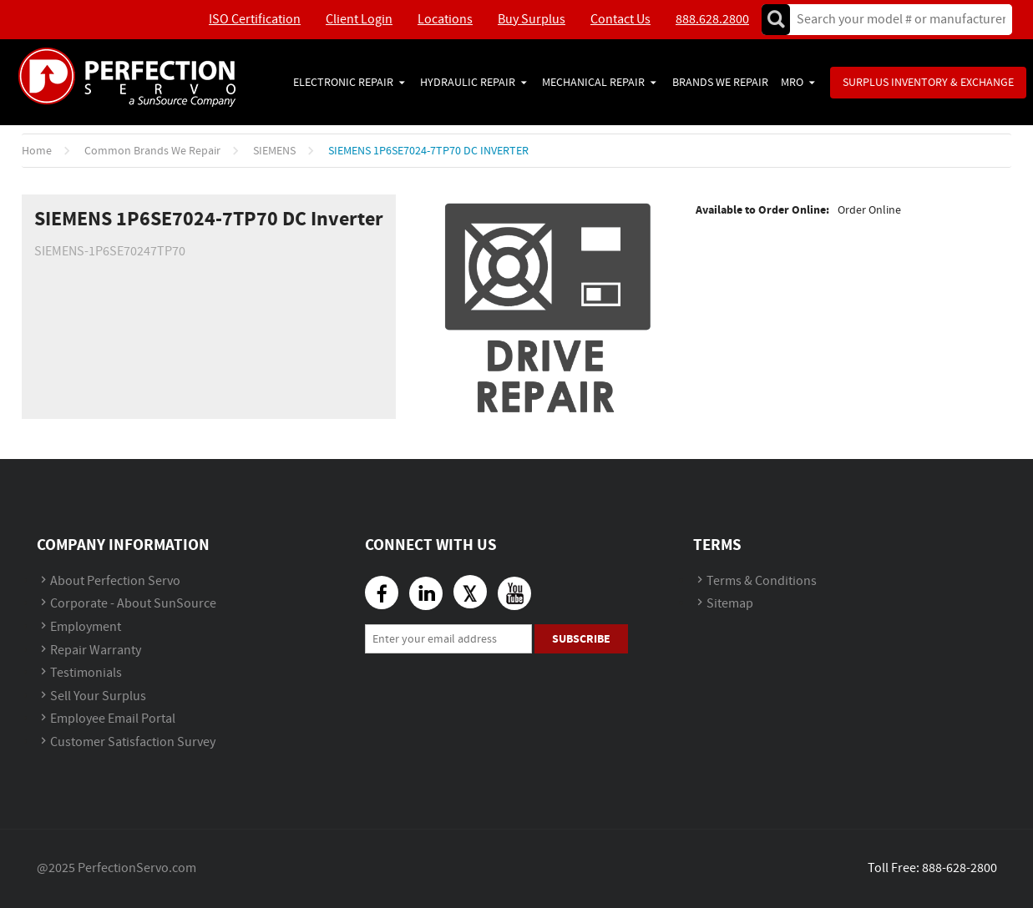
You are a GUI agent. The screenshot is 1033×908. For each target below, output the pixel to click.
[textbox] (895, 19)
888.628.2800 (712, 19)
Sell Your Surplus (98, 696)
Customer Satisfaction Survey (132, 742)
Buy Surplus (531, 19)
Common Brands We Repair (152, 151)
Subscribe (581, 639)
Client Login (359, 19)
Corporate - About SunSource (133, 604)
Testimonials (86, 673)
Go (776, 19)
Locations (445, 19)
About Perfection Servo (115, 581)
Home (37, 151)
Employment (85, 627)
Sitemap (729, 604)
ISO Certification (255, 19)
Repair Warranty (95, 650)
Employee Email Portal (112, 719)
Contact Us (620, 19)
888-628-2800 (959, 868)
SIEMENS (274, 151)
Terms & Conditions (761, 581)
